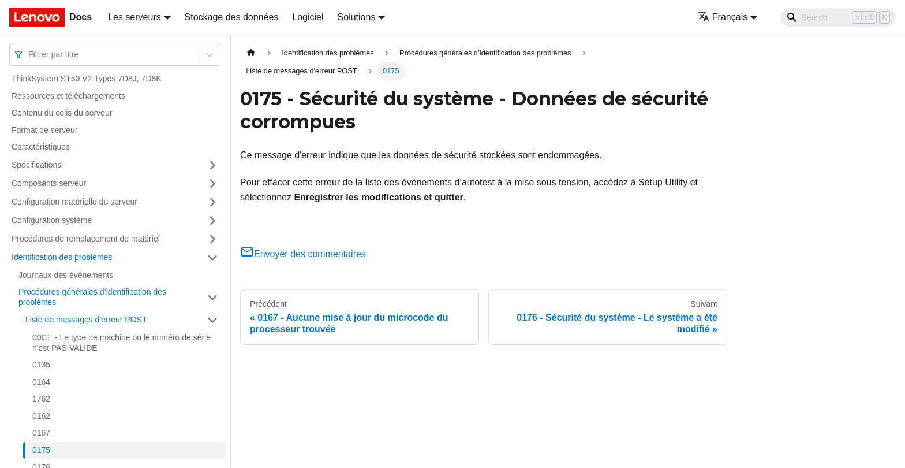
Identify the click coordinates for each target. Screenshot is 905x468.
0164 (41, 382)
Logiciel (307, 17)
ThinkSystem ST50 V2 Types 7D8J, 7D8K (87, 78)
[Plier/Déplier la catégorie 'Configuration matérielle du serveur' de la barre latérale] (212, 202)
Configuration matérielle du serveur (74, 201)
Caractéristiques (41, 146)
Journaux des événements (65, 275)
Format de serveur (44, 130)
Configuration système (52, 220)
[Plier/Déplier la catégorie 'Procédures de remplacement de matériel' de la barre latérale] (212, 239)
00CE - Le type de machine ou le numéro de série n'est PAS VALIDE (121, 342)
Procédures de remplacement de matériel (86, 238)
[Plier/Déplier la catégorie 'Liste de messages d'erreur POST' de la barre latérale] (212, 320)
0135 (41, 364)
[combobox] (29, 54)
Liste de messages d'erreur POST (86, 319)
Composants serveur (49, 183)
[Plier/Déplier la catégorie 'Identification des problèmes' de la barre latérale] (212, 257)
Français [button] (722, 17)
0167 (41, 432)
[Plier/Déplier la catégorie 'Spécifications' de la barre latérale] (212, 165)
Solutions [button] (357, 17)
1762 (41, 398)
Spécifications (36, 164)
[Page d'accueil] (251, 53)
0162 (41, 416)
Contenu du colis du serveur (62, 112)
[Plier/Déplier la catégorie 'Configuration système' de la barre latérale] (212, 220)
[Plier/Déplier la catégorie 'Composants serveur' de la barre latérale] (212, 183)
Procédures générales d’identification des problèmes (92, 297)
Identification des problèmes (62, 257)
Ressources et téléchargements (68, 96)
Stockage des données (232, 17)
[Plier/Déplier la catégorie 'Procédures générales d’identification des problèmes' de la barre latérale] (212, 297)
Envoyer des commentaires (303, 254)
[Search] (838, 17)
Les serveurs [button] (134, 17)
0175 (41, 450)
